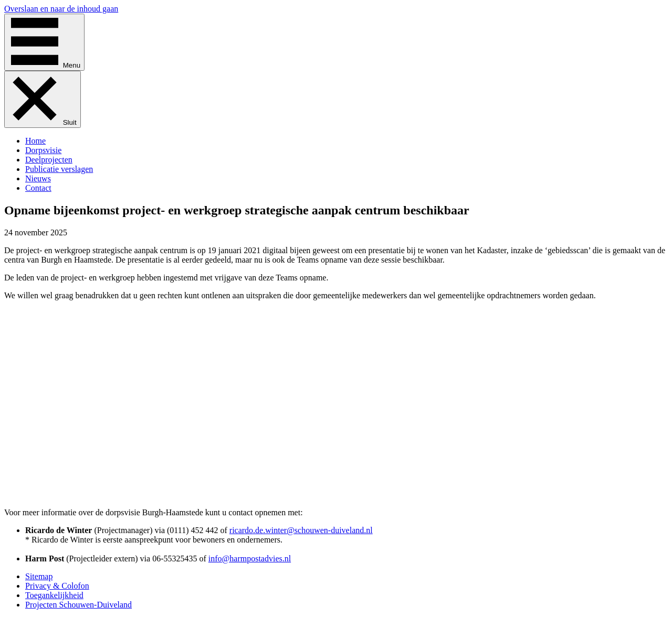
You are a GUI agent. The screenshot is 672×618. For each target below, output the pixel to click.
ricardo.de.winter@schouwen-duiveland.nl (301, 530)
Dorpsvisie (43, 150)
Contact (38, 187)
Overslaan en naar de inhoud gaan (61, 8)
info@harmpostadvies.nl (249, 558)
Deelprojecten (48, 159)
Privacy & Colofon (57, 585)
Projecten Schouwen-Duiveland (78, 604)
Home (35, 140)
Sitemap (38, 576)
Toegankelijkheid (54, 595)
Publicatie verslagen (59, 169)
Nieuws (38, 178)
